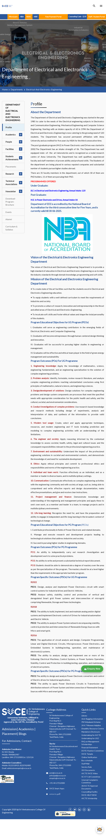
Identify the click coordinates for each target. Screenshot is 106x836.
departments (17, 89)
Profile (8, 127)
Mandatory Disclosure (90, 732)
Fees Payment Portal (53, 17)
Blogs (22, 734)
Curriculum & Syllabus (11, 228)
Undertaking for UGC (90, 738)
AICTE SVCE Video (89, 773)
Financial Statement (89, 747)
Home (5, 89)
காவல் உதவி (54, 794)
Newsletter (13, 191)
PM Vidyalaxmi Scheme (91, 722)
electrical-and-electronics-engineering (44, 89)
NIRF (36, 17)
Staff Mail (85, 763)
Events (8, 212)
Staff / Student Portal (96, 17)
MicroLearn (13, 17)
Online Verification (89, 757)
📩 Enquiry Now (91, 669)
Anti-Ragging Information (92, 719)
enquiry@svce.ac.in (57, 778)
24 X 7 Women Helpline (91, 725)
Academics (13, 134)
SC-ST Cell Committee (90, 777)
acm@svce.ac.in (55, 773)
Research (13, 173)
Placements (10, 166)
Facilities (13, 149)
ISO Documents (88, 770)
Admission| (10, 729)
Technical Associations (13, 182)
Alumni (8, 219)
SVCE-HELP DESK (89, 795)
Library (84, 715)
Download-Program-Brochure (10, 201)
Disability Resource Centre (92, 728)
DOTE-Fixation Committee (92, 751)
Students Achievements (13, 158)
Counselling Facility (89, 792)
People (13, 141)
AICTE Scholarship (89, 798)
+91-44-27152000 (57, 783)
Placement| (10, 734)
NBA (22, 17)
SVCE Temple (87, 754)
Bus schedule (87, 760)
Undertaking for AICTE (91, 735)
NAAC (28, 17)
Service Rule (86, 767)
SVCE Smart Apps (56, 788)
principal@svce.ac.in (57, 775)
